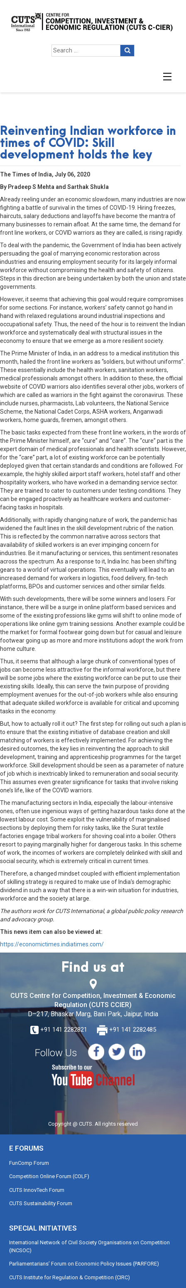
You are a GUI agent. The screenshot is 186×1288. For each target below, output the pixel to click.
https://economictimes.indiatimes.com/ (52, 944)
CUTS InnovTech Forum (36, 1190)
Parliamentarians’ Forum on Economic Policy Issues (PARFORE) (84, 1264)
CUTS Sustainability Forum (40, 1203)
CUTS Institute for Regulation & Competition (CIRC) (69, 1277)
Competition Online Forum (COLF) (49, 1176)
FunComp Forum (29, 1163)
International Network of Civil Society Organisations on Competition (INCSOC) (89, 1246)
